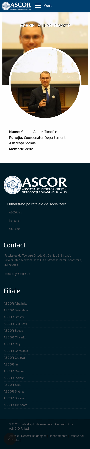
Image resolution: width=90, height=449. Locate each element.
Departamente (58, 435)
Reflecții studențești (33, 435)
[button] (43, 5)
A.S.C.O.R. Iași (19, 428)
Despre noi (77, 435)
